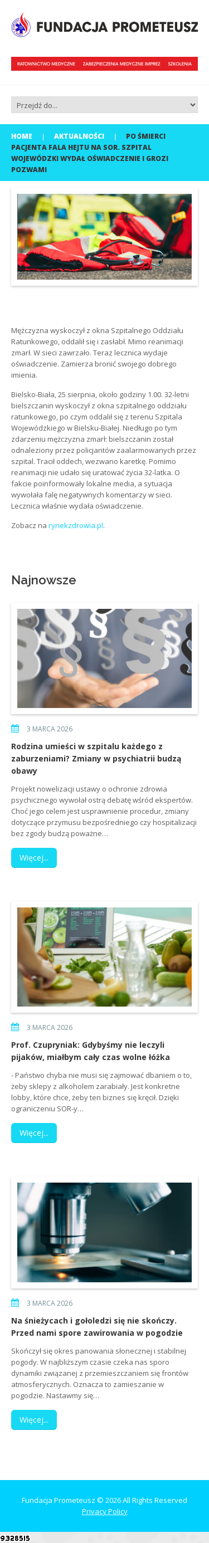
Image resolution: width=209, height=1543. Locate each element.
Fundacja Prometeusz (58, 1500)
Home (21, 136)
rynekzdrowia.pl (75, 525)
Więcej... (34, 857)
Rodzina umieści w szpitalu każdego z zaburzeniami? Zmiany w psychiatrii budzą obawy (96, 758)
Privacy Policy (105, 1511)
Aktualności (79, 136)
